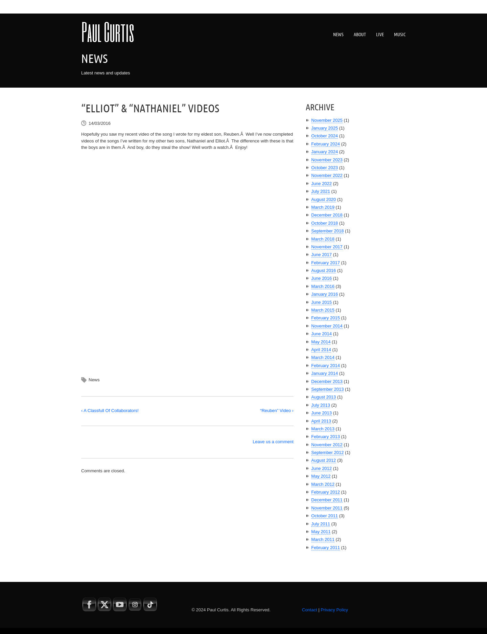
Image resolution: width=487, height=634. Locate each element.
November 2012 (327, 444)
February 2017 (325, 262)
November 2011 (327, 508)
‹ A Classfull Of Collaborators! (110, 410)
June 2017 (321, 254)
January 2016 (324, 294)
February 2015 (325, 317)
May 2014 (320, 341)
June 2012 (321, 468)
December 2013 (327, 381)
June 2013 (321, 412)
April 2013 (321, 421)
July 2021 (320, 191)
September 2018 (327, 230)
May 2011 (320, 531)
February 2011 (325, 547)
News (338, 34)
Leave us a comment (273, 441)
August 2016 (323, 270)
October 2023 (324, 167)
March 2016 (322, 286)
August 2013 (323, 397)
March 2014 (322, 357)
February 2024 (325, 143)
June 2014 (321, 333)
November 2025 (327, 120)
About (360, 34)
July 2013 (320, 405)
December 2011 (327, 499)
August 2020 (323, 199)
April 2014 (321, 349)
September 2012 (327, 452)
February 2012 (325, 492)
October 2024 (324, 135)
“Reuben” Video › (277, 410)
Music (400, 34)
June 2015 (321, 302)
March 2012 (322, 484)
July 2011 (320, 523)
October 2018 (324, 223)
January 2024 (324, 151)
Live (380, 34)
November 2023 (327, 159)
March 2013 (322, 428)
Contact (309, 609)
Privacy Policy (334, 609)
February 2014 (325, 365)
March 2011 (322, 539)
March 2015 (322, 310)
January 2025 (324, 128)
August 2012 (323, 460)
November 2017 (327, 246)
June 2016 (321, 278)
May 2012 (320, 476)
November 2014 (327, 326)
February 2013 (325, 436)
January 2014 (324, 373)
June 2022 (321, 183)
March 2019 (322, 207)
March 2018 (322, 239)
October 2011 (324, 515)
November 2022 (327, 175)
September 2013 (327, 389)
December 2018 (327, 215)
